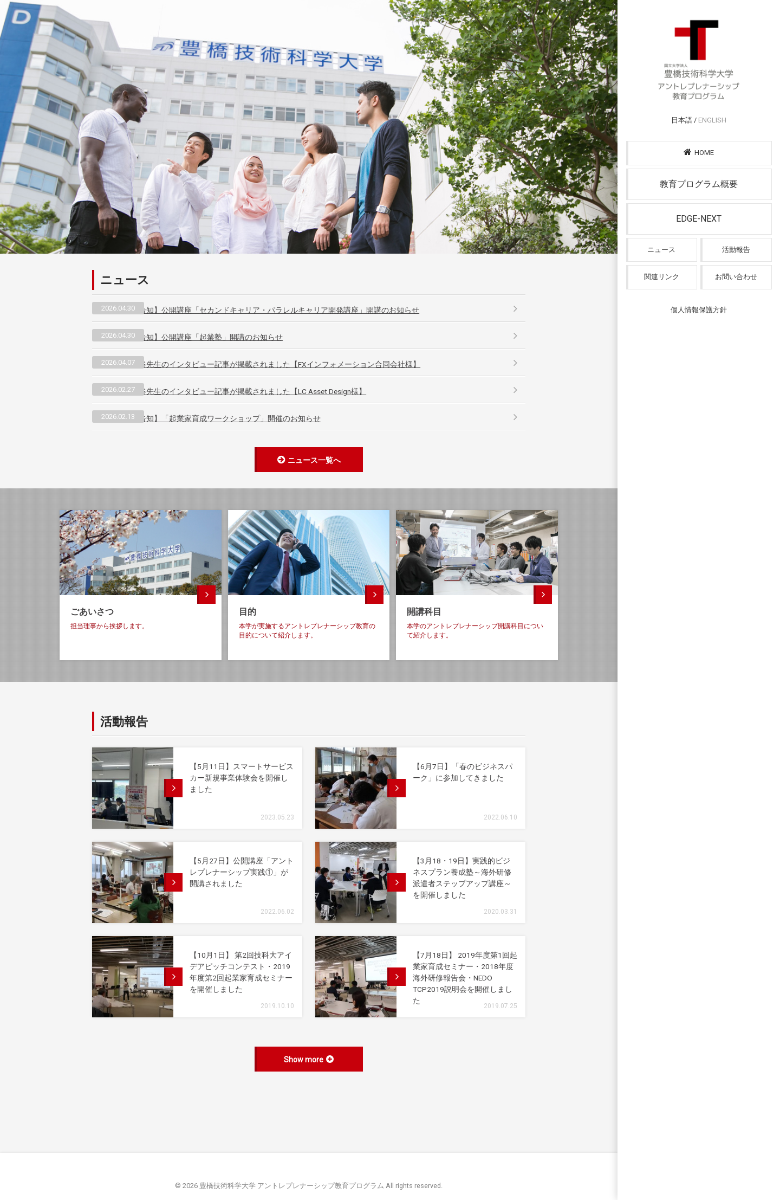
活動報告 (736, 264)
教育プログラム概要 (699, 197)
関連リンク (661, 292)
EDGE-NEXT (699, 232)
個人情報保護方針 (699, 325)
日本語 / (698, 133)
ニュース (661, 264)
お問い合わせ (736, 292)
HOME (699, 165)
